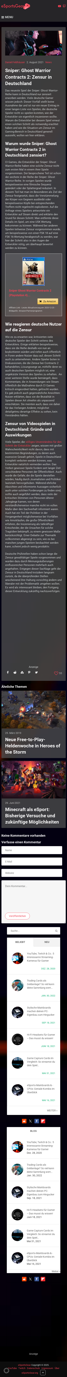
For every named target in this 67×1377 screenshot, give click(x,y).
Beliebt (20, 942)
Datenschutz (33, 1368)
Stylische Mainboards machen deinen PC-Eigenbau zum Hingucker (40, 1011)
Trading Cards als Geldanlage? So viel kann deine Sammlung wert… (40, 984)
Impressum (47, 1368)
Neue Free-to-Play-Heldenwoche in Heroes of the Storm (32, 746)
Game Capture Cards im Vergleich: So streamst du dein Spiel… (41, 1062)
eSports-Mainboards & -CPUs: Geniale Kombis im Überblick (40, 1089)
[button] (24, 1121)
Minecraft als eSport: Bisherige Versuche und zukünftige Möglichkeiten (32, 816)
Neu (46, 942)
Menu (9, 17)
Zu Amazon (49, 301)
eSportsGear (24, 1365)
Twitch (21, 1368)
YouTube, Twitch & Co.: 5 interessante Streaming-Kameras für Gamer (40, 957)
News (48, 62)
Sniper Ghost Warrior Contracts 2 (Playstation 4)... (30, 293)
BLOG (33, 1131)
